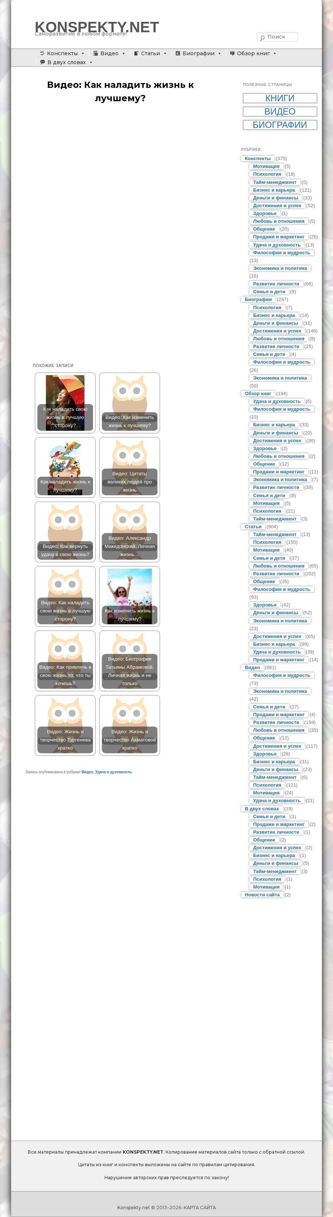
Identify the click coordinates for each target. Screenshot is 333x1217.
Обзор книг (253, 53)
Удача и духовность (113, 772)
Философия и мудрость (281, 252)
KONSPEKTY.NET (97, 27)
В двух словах (66, 62)
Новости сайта (262, 894)
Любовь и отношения (278, 221)
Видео (109, 53)
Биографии (198, 53)
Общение (264, 229)
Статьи (150, 53)
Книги (279, 98)
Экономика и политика (280, 268)
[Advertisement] (128, 168)
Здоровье (264, 213)
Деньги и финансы (275, 198)
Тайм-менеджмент (274, 182)
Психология (267, 174)
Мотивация (266, 166)
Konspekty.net (133, 1207)
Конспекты (62, 53)
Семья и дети (269, 291)
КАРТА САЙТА (200, 1207)
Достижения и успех (277, 205)
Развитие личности (276, 284)
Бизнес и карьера (274, 190)
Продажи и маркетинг (278, 236)
